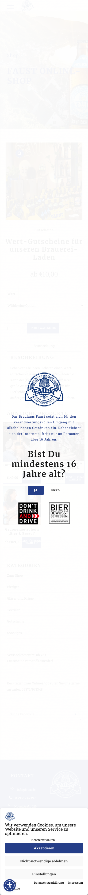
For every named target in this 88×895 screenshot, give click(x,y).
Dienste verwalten (43, 840)
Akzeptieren (44, 848)
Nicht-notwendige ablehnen (44, 861)
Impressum (75, 882)
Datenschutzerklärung (49, 882)
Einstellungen (44, 874)
